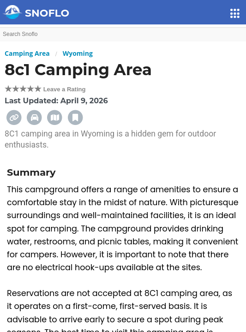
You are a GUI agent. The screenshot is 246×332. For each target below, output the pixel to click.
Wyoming (78, 53)
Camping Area (27, 53)
